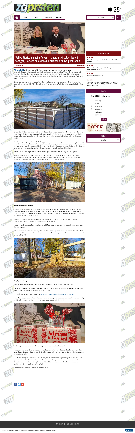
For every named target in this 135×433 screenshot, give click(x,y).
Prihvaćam (129, 430)
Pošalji (104, 119)
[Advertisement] (49, 401)
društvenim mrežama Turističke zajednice (62, 294)
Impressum (59, 424)
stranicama (44, 294)
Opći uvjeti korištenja (73, 424)
